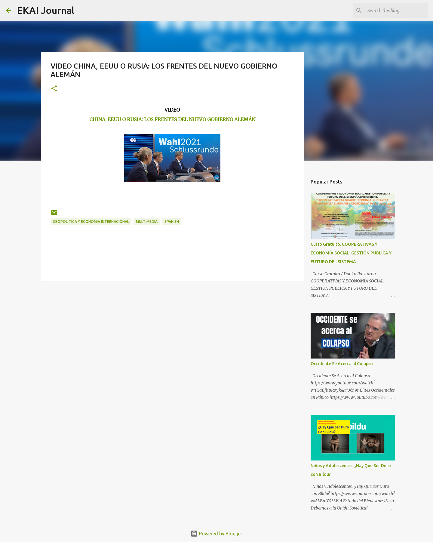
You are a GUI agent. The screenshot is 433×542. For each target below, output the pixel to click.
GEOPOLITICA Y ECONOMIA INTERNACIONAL (91, 221)
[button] (54, 89)
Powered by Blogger (216, 533)
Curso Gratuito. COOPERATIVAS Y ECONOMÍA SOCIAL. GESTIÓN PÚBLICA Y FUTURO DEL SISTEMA (351, 253)
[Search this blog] (396, 10)
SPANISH (171, 221)
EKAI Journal (45, 10)
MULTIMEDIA (147, 221)
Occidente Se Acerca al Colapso (342, 363)
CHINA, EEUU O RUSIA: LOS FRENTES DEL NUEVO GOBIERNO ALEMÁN (172, 119)
